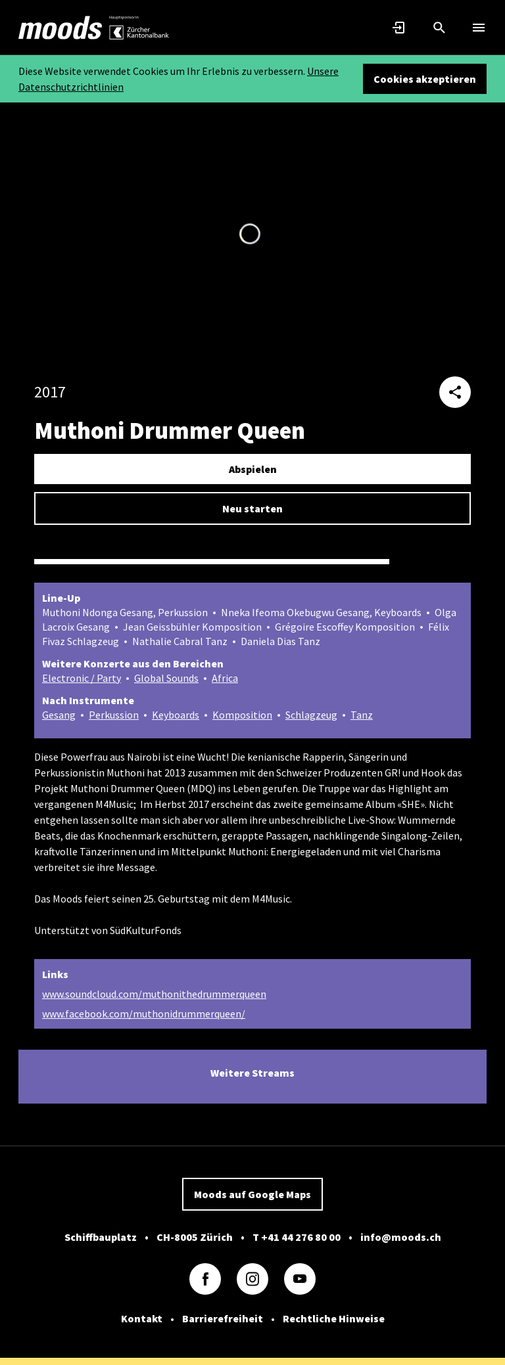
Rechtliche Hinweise (334, 1317)
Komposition (242, 714)
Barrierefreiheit (222, 1317)
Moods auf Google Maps (252, 1193)
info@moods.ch (400, 1236)
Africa (225, 677)
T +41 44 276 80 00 (296, 1236)
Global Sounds (166, 677)
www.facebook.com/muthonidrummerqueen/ (143, 1012)
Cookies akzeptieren (424, 78)
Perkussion (114, 714)
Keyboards (175, 714)
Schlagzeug (311, 714)
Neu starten (252, 508)
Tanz (361, 714)
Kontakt (141, 1317)
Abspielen (253, 469)
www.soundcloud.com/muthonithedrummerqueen (154, 993)
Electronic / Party (81, 677)
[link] (60, 27)
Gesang (59, 714)
